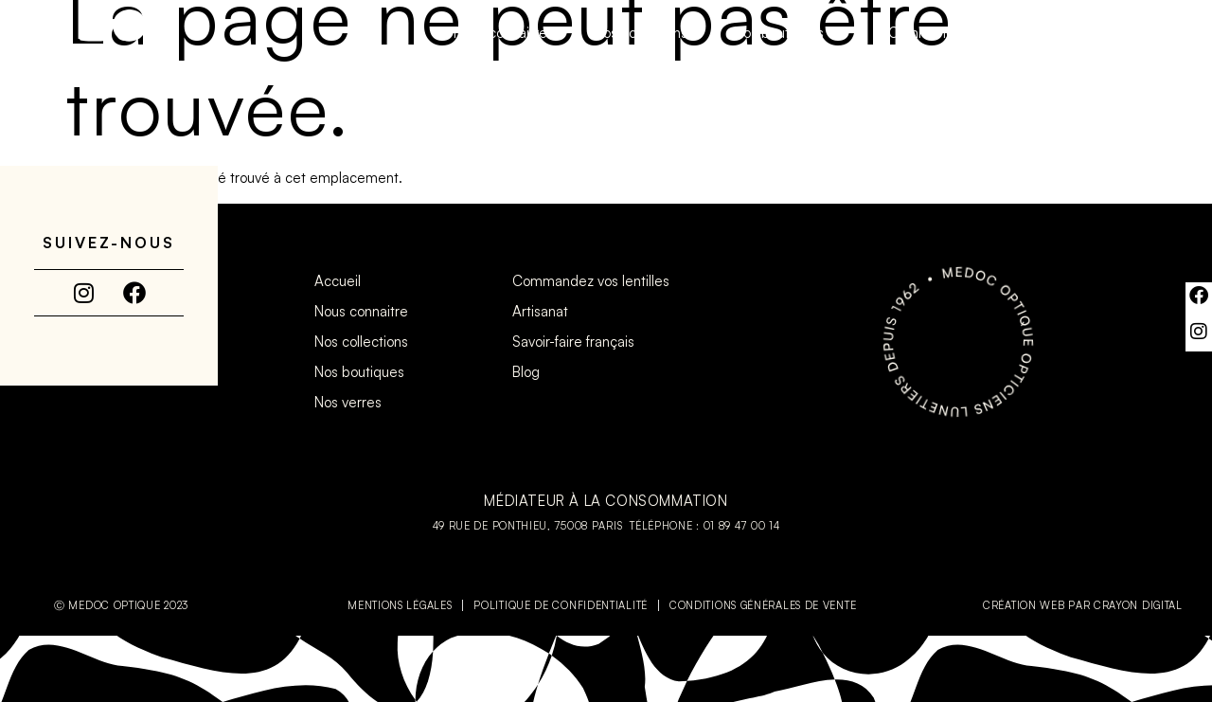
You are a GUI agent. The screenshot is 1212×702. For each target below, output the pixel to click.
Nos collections (640, 33)
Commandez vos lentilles (975, 33)
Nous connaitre (500, 33)
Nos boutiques (788, 33)
